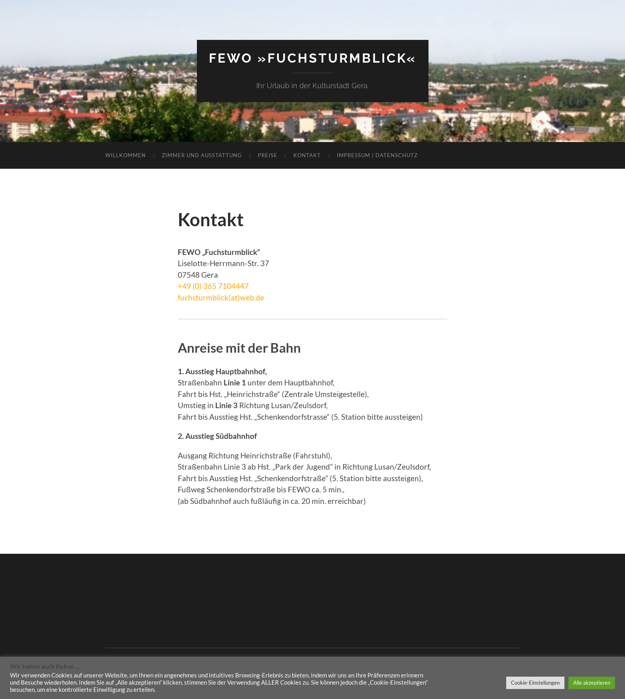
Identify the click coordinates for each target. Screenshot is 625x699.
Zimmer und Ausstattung (202, 155)
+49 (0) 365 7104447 (213, 285)
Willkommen (125, 155)
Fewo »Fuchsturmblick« (313, 58)
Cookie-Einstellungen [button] (535, 682)
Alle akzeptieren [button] (591, 682)
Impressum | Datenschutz (377, 155)
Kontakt (307, 155)
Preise (267, 155)
